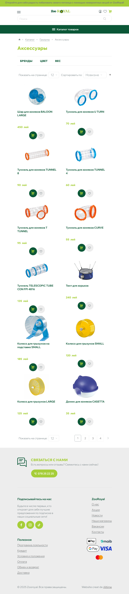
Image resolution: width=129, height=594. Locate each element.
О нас (95, 504)
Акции (96, 509)
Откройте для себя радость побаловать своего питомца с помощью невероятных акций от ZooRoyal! (64, 2)
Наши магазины (102, 520)
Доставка (23, 572)
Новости (97, 515)
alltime (107, 587)
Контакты (98, 531)
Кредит (22, 550)
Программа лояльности (32, 545)
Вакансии (98, 526)
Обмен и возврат (28, 567)
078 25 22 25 (44, 473)
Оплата (22, 561)
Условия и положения (31, 556)
